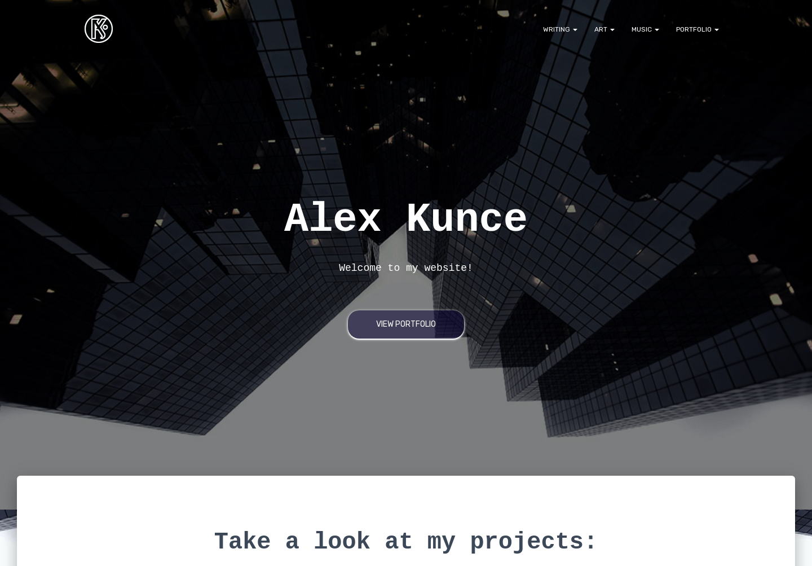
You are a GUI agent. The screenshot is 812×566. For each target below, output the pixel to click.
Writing (560, 29)
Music (645, 29)
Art (604, 29)
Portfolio (697, 29)
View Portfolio (406, 324)
